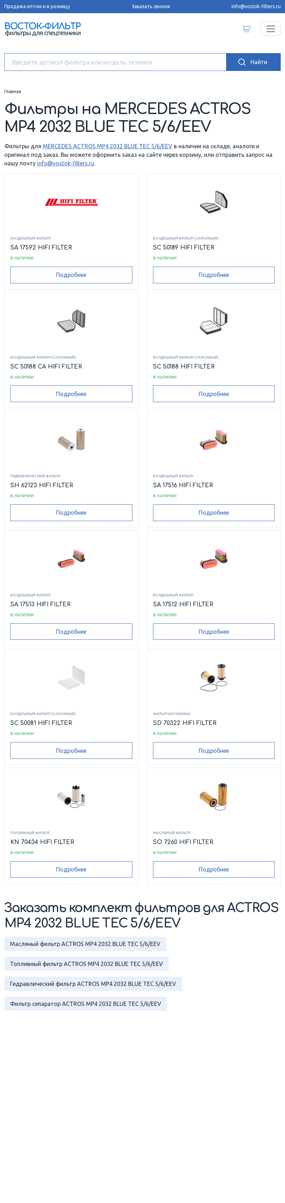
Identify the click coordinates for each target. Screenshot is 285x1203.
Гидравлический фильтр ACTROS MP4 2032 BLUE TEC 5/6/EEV (93, 984)
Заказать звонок (151, 6)
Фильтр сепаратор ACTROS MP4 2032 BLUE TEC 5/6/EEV (85, 1004)
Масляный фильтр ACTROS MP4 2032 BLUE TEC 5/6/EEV (85, 944)
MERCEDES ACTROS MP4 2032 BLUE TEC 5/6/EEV (107, 146)
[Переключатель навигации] (271, 29)
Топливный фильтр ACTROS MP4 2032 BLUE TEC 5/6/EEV (86, 964)
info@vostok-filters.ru (256, 6)
